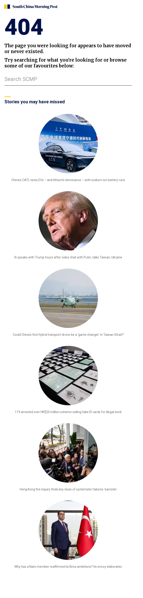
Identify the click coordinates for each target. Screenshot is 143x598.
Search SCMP (20, 79)
